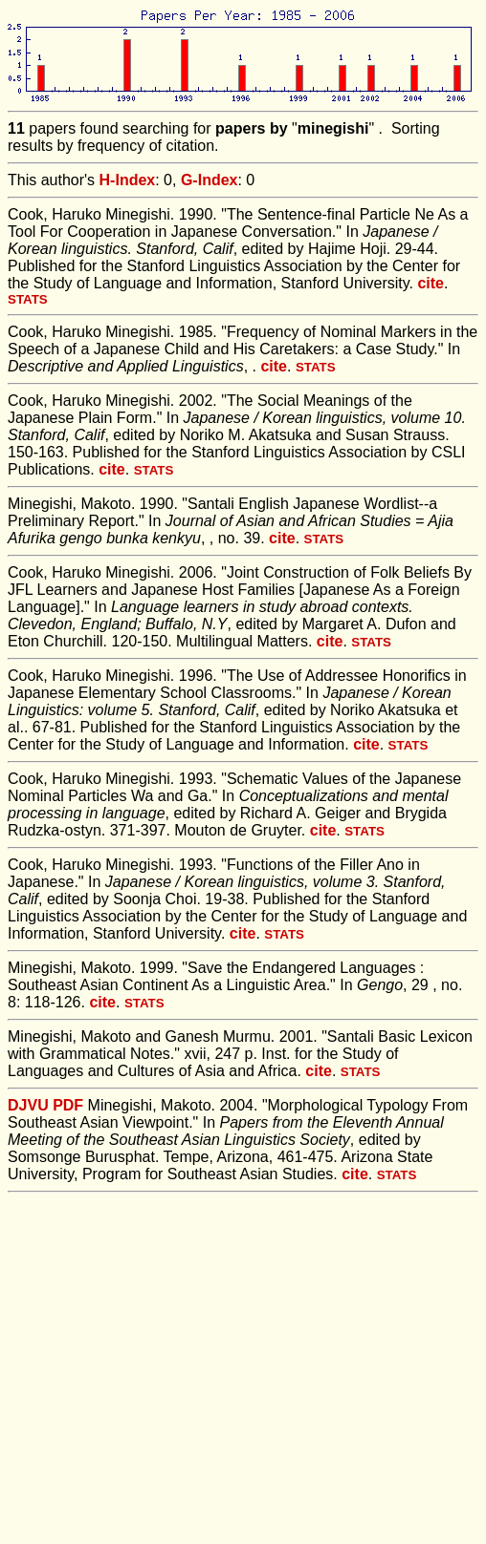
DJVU (28, 1105)
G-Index (209, 180)
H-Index (127, 180)
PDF (68, 1105)
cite (430, 283)
